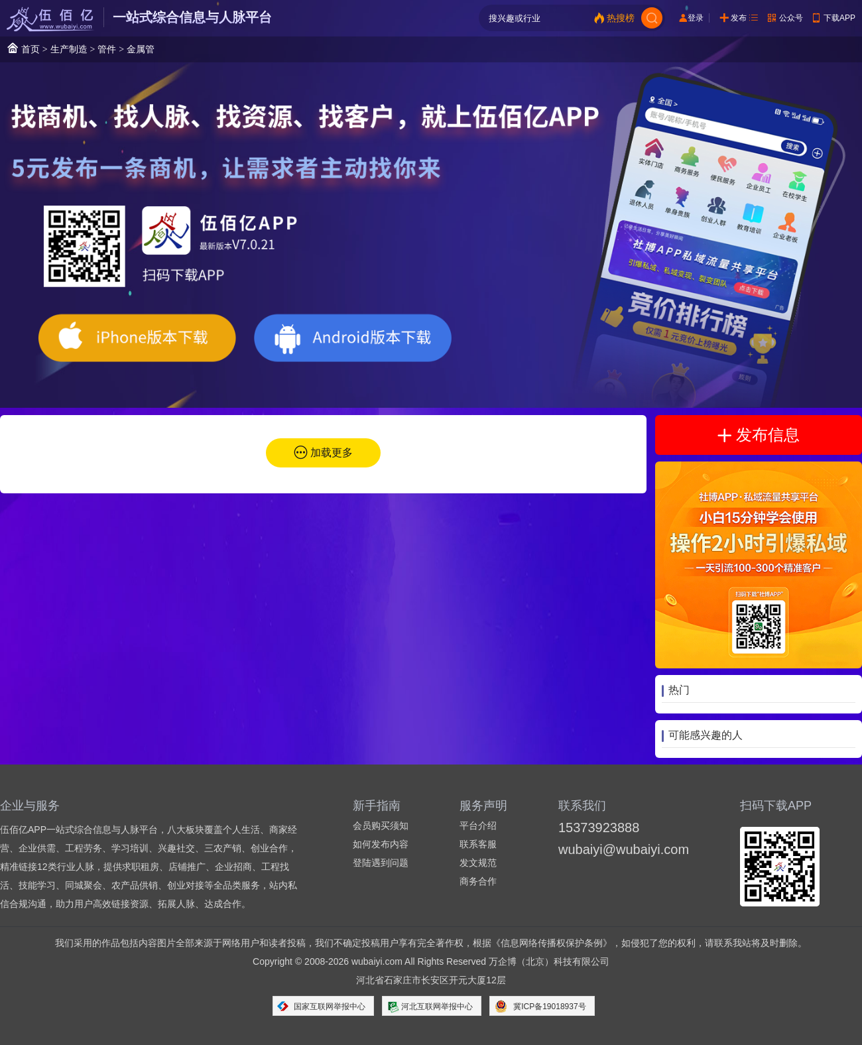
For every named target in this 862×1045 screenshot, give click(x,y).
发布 (739, 18)
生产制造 (69, 49)
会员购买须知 (380, 825)
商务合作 (478, 881)
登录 (696, 18)
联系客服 (478, 844)
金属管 (140, 49)
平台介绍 (478, 825)
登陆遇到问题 (380, 862)
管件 (106, 49)
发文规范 (478, 862)
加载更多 (331, 452)
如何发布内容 (380, 844)
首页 (23, 48)
